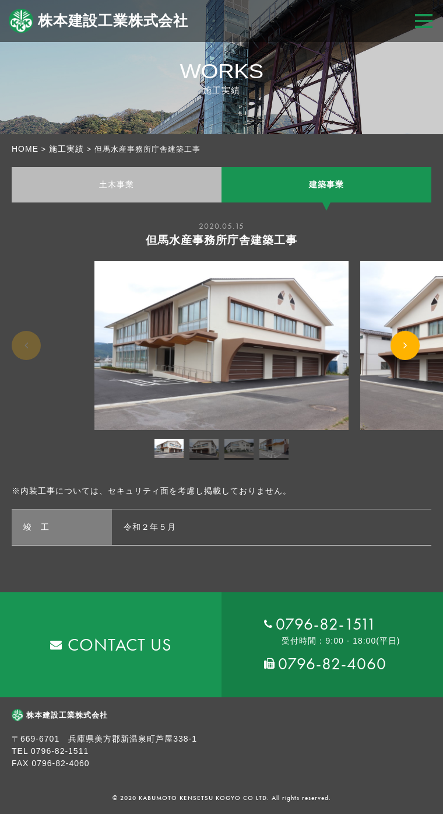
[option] (221, 346)
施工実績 (66, 148)
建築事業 (326, 184)
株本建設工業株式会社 (98, 21)
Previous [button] (26, 358)
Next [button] (405, 359)
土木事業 (116, 184)
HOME (25, 148)
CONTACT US (119, 645)
